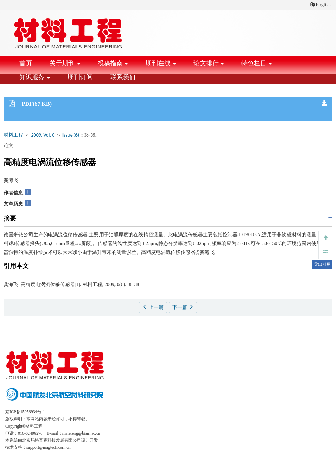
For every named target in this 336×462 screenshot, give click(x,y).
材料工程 (13, 135)
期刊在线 (160, 63)
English (320, 4)
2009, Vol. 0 (43, 135)
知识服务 (34, 77)
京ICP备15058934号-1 (25, 411)
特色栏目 (256, 63)
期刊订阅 (80, 77)
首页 (25, 63)
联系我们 (123, 77)
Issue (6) (70, 135)
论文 (8, 145)
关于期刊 (65, 63)
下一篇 (182, 307)
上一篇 (153, 307)
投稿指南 (113, 63)
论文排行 (208, 63)
